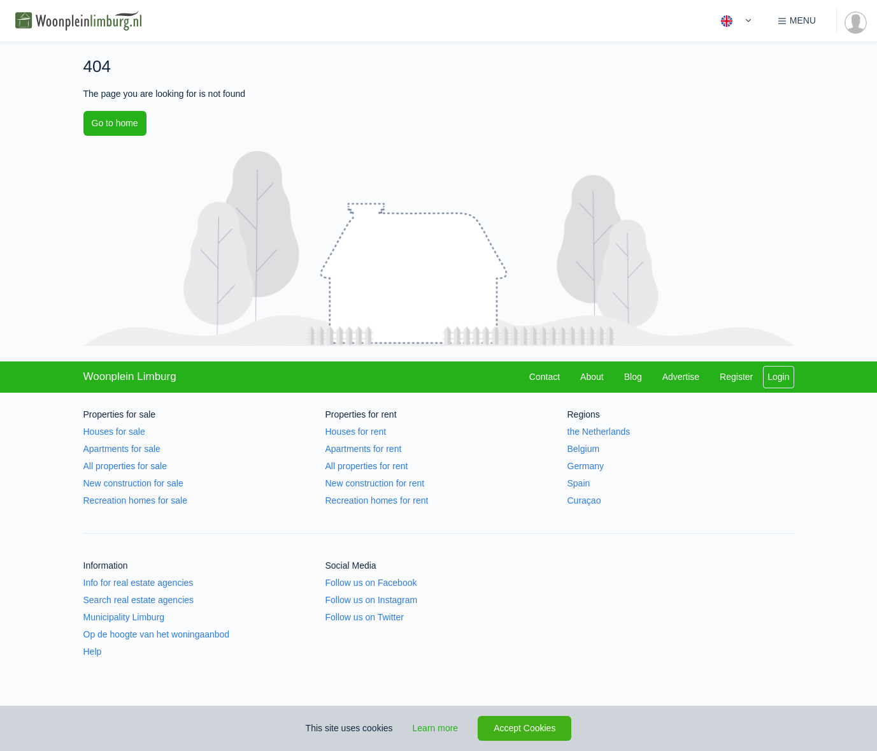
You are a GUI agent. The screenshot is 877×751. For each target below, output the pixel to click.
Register (736, 377)
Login (778, 377)
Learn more (436, 728)
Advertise (680, 377)
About (592, 377)
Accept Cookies (524, 728)
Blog (633, 377)
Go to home (115, 123)
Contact (544, 377)
